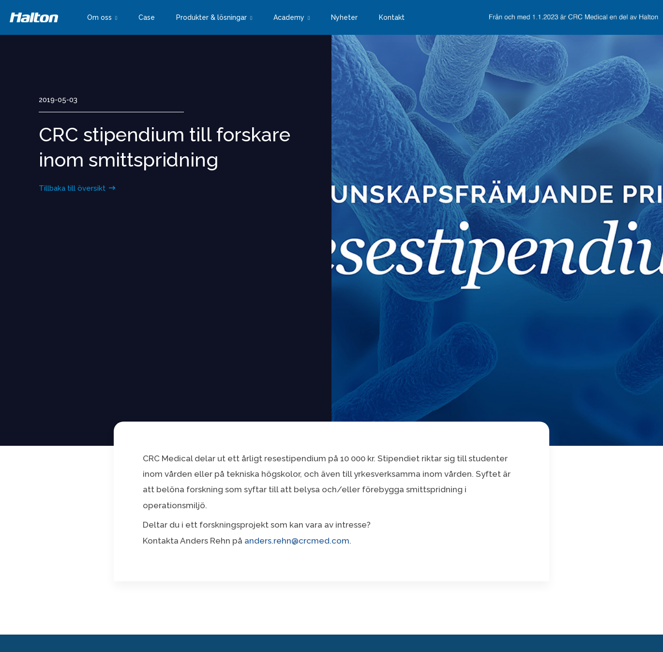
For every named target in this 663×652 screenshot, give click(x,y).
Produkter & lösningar (211, 17)
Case (146, 17)
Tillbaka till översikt (72, 188)
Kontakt (392, 17)
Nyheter (344, 17)
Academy (288, 17)
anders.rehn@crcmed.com (296, 541)
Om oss (99, 17)
